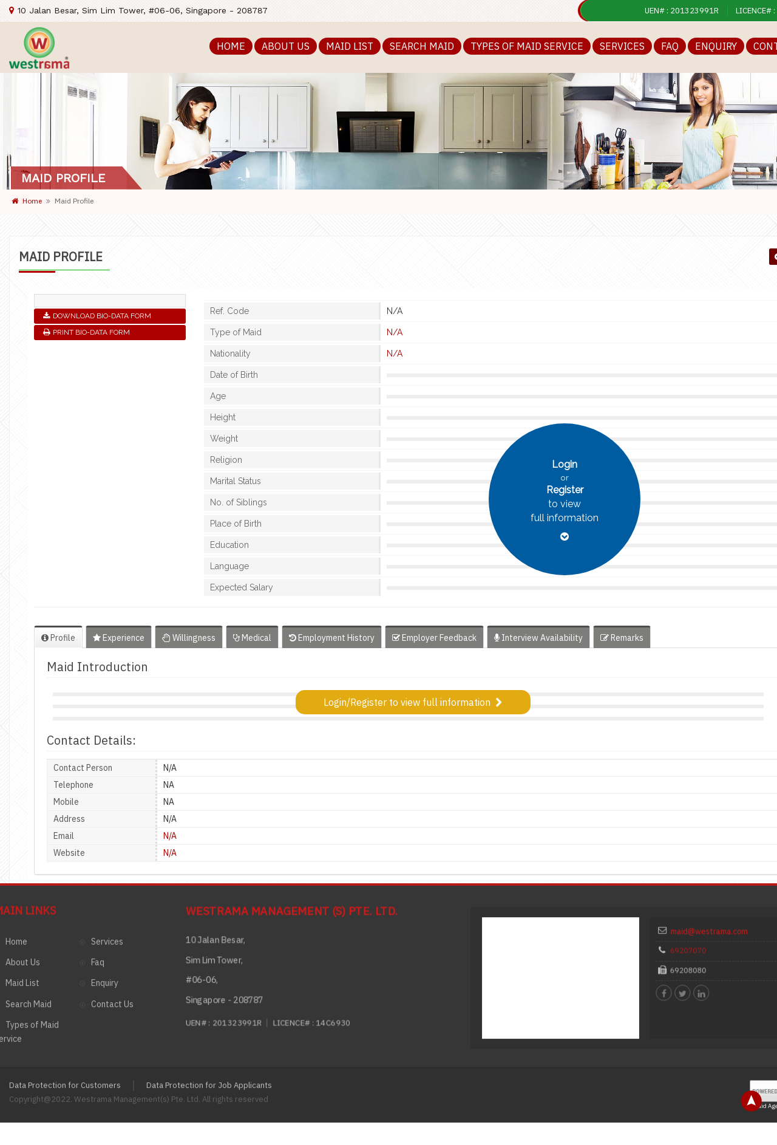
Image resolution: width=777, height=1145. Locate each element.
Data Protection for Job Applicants (209, 983)
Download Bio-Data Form (97, 316)
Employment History (332, 637)
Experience (118, 637)
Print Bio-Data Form (86, 332)
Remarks (621, 637)
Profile (58, 637)
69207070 (701, 856)
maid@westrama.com (715, 844)
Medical (252, 637)
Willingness (188, 637)
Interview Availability (538, 637)
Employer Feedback (434, 637)
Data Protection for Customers (65, 983)
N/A (394, 332)
